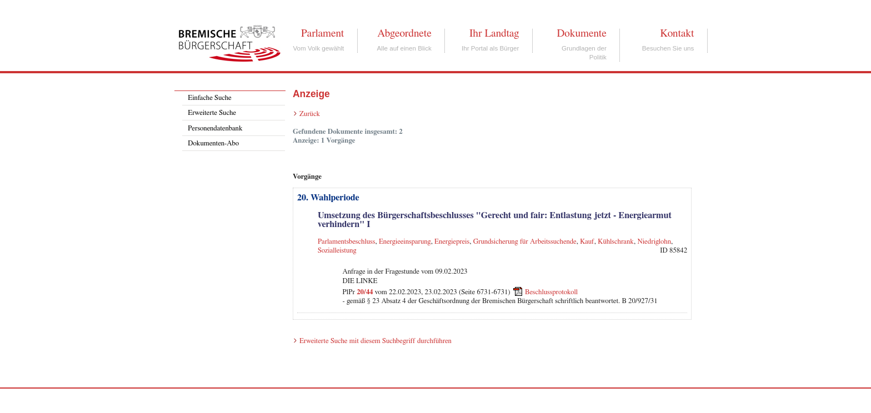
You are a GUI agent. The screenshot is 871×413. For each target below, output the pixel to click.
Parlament (322, 33)
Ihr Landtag (494, 33)
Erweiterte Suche (212, 113)
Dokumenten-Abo (213, 143)
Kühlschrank (616, 241)
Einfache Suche (209, 98)
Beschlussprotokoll (551, 292)
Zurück (309, 114)
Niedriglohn (654, 241)
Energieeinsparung (405, 241)
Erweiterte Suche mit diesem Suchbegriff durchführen (375, 341)
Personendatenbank (215, 128)
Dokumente (581, 33)
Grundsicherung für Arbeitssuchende (525, 241)
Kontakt (677, 33)
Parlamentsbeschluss (347, 241)
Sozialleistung (337, 250)
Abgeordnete (404, 33)
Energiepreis (451, 241)
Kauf (587, 241)
